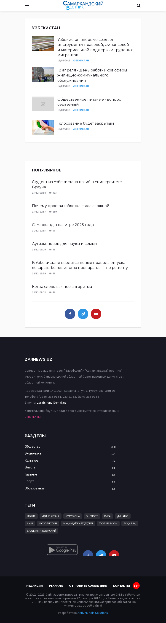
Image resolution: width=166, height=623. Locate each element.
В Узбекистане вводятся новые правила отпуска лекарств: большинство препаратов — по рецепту (80, 265)
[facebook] (70, 314)
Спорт (71, 481)
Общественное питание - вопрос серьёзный (89, 102)
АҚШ (30, 523)
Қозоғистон (48, 523)
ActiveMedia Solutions (93, 613)
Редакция (34, 586)
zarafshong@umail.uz (51, 402)
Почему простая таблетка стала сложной (71, 206)
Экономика (71, 453)
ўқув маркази (108, 523)
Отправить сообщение (88, 586)
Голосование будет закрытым (85, 123)
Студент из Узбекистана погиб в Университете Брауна (77, 184)
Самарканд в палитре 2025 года (63, 225)
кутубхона (73, 516)
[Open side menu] (27, 5)
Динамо (122, 516)
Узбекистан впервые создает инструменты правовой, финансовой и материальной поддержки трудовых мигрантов (95, 47)
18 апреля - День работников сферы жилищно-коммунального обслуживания (92, 75)
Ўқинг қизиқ (50, 516)
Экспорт (92, 516)
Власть (71, 467)
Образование (71, 488)
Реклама (56, 586)
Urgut (31, 516)
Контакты (121, 586)
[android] (62, 549)
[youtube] (96, 314)
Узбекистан (81, 60)
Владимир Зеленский (41, 530)
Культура (71, 460)
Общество (71, 446)
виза (107, 516)
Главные (71, 474)
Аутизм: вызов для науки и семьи (64, 244)
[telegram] (83, 314)
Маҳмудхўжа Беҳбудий (78, 523)
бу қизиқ (130, 523)
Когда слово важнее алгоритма (62, 286)
